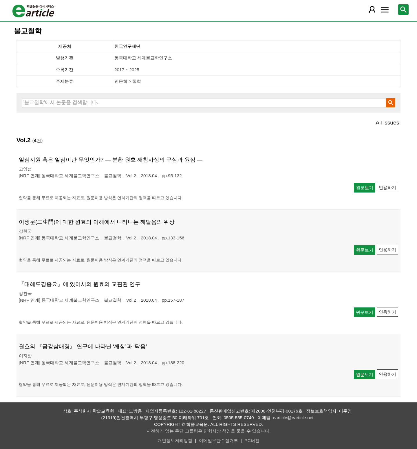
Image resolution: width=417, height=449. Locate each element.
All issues (387, 122)
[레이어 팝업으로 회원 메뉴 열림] (372, 9)
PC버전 (251, 440)
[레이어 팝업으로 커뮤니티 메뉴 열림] (384, 9)
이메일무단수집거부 (218, 440)
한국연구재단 (127, 46)
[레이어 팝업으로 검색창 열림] (403, 9)
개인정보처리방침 (175, 440)
